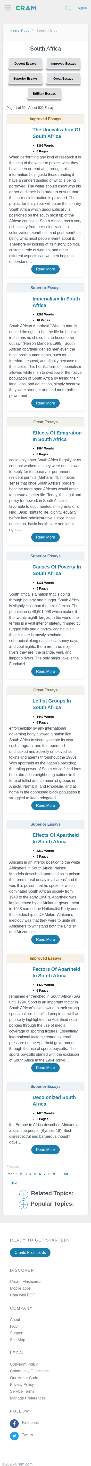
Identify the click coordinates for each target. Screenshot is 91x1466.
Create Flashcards (30, 1252)
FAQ (14, 1326)
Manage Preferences (28, 1398)
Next (13, 1183)
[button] (7, 8)
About (15, 1319)
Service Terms (22, 1391)
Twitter (26, 1435)
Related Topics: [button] (52, 1193)
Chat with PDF (22, 1295)
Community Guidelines (29, 1371)
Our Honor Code (24, 1378)
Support (16, 1333)
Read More (45, 269)
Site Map (17, 1340)
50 (66, 1174)
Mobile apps (20, 1288)
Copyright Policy (24, 1364)
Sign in (82, 8)
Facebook (29, 1423)
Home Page (20, 30)
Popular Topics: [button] (52, 1203)
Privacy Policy (22, 1385)
